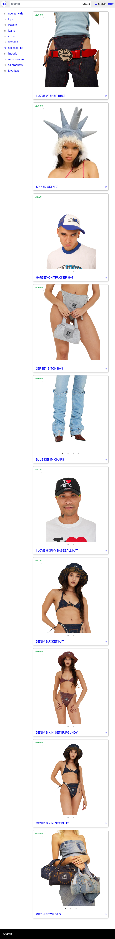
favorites (13, 70)
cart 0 (111, 4)
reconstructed (16, 59)
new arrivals (15, 13)
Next (111, 231)
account (102, 4)
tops (10, 19)
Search (86, 4)
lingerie (12, 53)
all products (15, 65)
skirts (11, 36)
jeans (11, 30)
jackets (12, 24)
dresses (13, 42)
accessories (15, 47)
